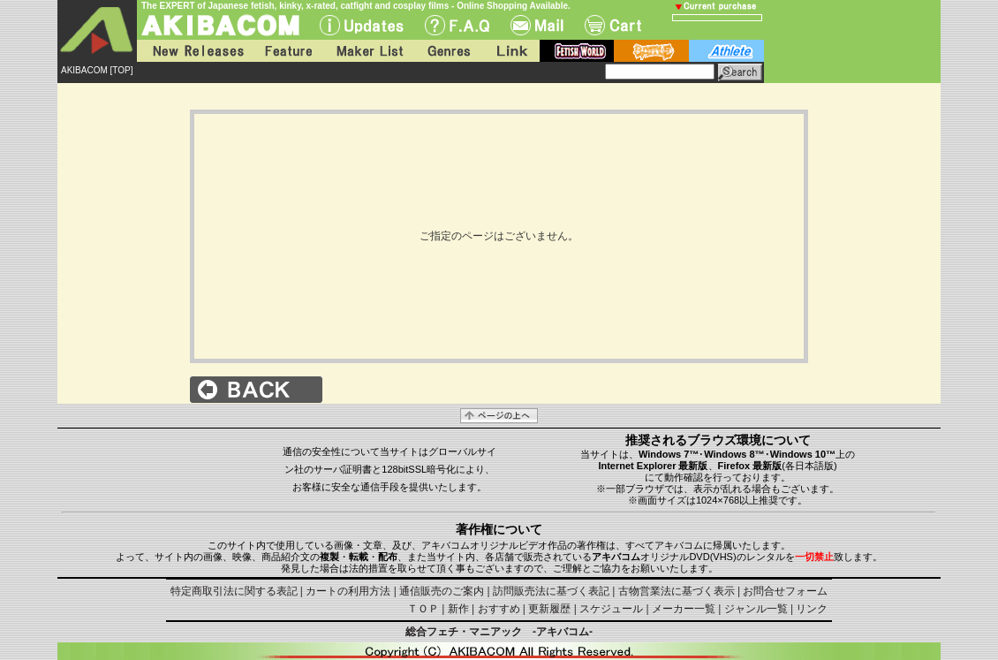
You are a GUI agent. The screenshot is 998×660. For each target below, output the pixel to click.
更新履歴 (549, 609)
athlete (726, 51)
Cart (613, 25)
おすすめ (499, 609)
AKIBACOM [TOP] (97, 70)
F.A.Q (457, 25)
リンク (812, 609)
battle (651, 51)
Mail (537, 25)
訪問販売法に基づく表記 (551, 591)
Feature (288, 51)
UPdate (361, 25)
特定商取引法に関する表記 (234, 591)
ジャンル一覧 (756, 609)
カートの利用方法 (348, 591)
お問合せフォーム (785, 591)
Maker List (369, 51)
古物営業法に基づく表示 (676, 591)
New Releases (194, 51)
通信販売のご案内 (441, 591)
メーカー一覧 (683, 609)
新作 (458, 609)
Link (510, 51)
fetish (577, 51)
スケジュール (611, 609)
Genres (447, 51)
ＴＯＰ (423, 609)
